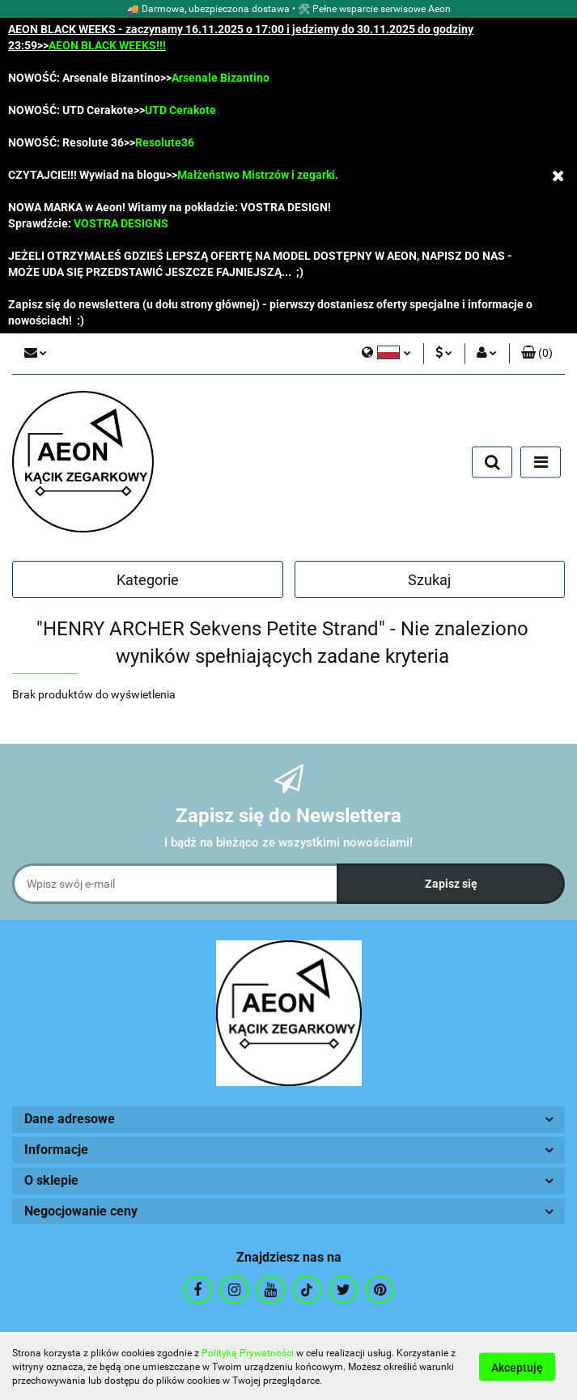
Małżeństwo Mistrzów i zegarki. (257, 174)
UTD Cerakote (180, 110)
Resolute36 (164, 142)
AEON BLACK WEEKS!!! (107, 45)
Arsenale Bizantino (220, 77)
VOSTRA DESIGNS (121, 223)
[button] (537, 353)
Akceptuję (517, 1367)
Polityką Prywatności (248, 1353)
